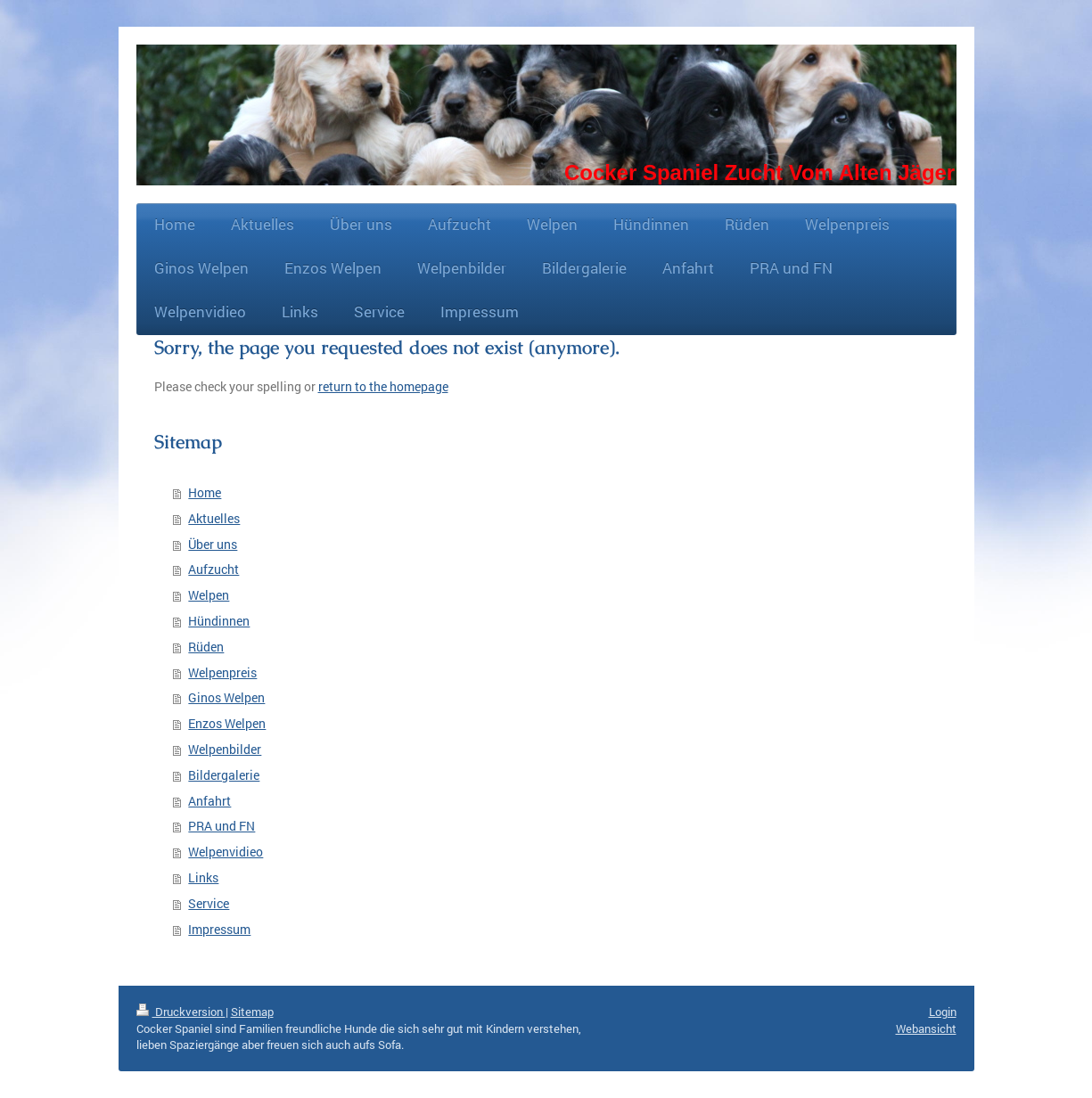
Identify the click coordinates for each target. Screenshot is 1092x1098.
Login (943, 1012)
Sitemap (252, 1012)
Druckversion (181, 1012)
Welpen (208, 594)
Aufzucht (213, 569)
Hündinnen (219, 620)
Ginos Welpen (226, 697)
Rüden (206, 646)
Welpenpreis (222, 672)
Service (208, 903)
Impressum (219, 929)
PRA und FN (221, 825)
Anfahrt (209, 800)
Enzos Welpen (227, 723)
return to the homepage (383, 386)
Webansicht (926, 1028)
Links (203, 877)
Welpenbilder (224, 749)
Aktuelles (214, 518)
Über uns (212, 544)
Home (204, 492)
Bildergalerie (223, 774)
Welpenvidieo (225, 851)
